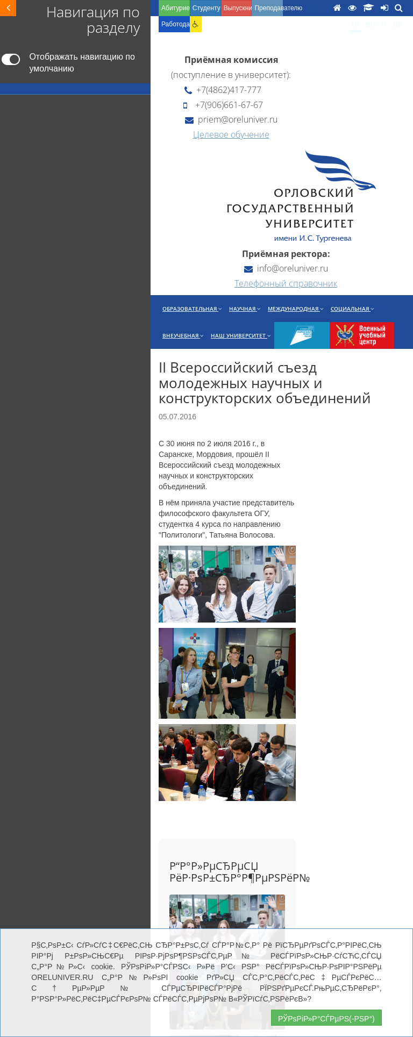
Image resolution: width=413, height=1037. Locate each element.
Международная (295, 308)
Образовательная (192, 308)
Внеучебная (182, 335)
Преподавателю (268, 8)
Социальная (352, 308)
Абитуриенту (175, 8)
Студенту (206, 8)
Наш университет (240, 335)
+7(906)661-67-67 (223, 105)
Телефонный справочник (285, 283)
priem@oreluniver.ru (231, 119)
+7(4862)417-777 (222, 90)
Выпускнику (238, 8)
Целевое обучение (231, 134)
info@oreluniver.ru (286, 268)
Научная (244, 308)
